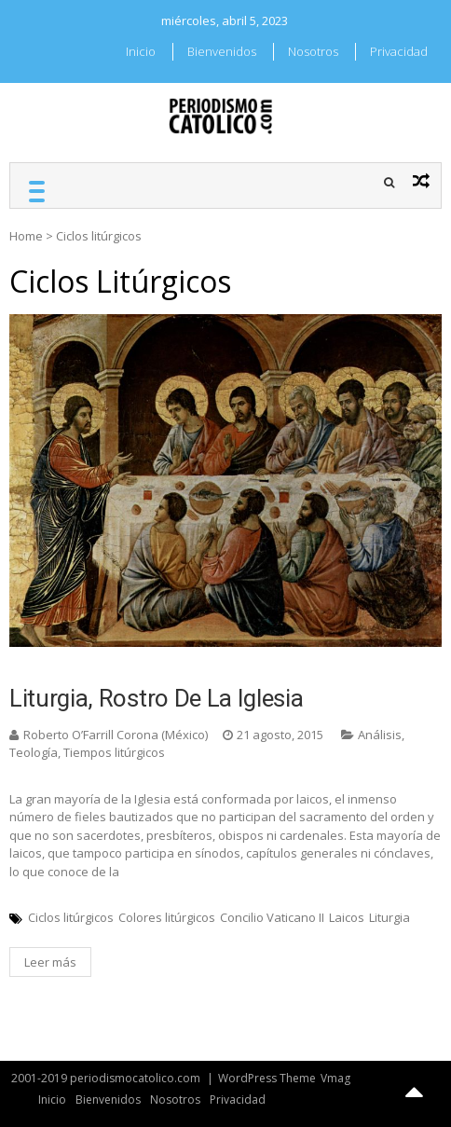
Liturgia (389, 917)
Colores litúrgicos (166, 917)
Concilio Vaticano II (272, 917)
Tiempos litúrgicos (114, 752)
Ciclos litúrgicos (71, 917)
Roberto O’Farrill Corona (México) (115, 734)
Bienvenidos (221, 51)
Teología (33, 752)
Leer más (50, 962)
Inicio (141, 51)
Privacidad (399, 51)
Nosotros (313, 51)
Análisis (380, 734)
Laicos (346, 917)
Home (26, 235)
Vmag (335, 1078)
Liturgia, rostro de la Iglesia (156, 698)
